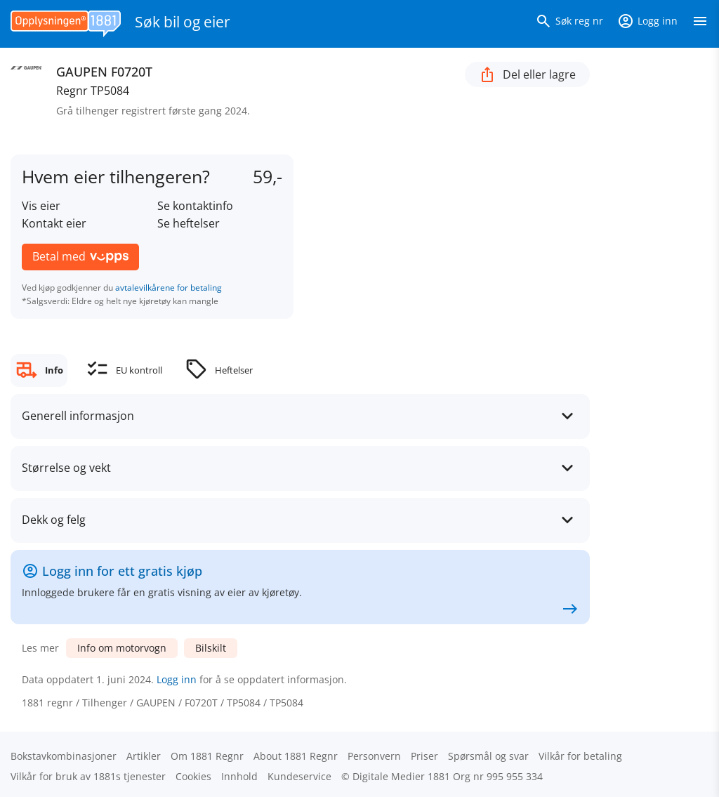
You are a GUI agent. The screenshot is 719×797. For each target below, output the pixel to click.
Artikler (143, 756)
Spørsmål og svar (488, 756)
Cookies (193, 776)
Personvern (374, 756)
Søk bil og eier (182, 22)
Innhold (239, 776)
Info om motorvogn (121, 647)
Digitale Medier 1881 (401, 776)
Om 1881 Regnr (207, 756)
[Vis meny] (700, 24)
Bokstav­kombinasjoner (64, 756)
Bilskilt (210, 647)
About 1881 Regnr (295, 756)
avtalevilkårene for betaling (168, 288)
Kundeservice (299, 776)
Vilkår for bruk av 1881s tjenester (88, 776)
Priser (424, 756)
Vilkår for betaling (580, 756)
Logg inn (177, 679)
